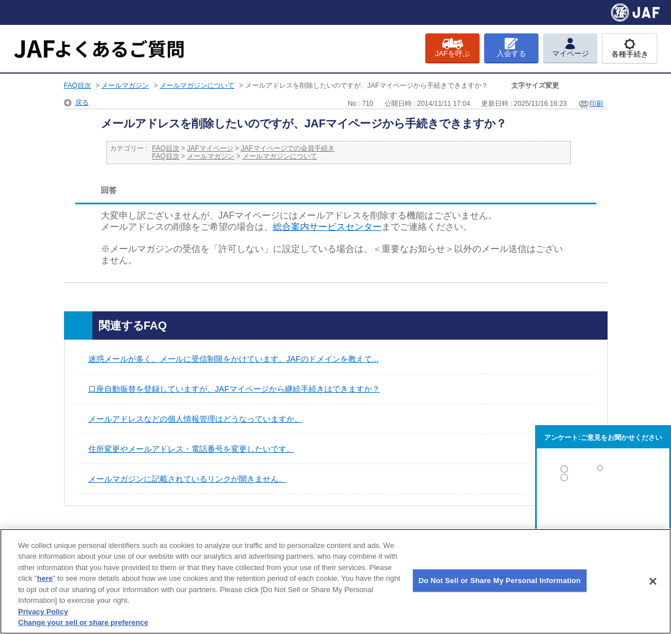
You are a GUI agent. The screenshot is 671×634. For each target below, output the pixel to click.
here (45, 578)
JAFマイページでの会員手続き (287, 148)
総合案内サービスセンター (327, 227)
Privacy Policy (43, 611)
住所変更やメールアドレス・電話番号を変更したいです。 (191, 448)
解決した (603, 471)
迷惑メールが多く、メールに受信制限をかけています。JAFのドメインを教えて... (233, 358)
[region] (335, 581)
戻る (82, 102)
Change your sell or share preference (83, 622)
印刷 (596, 104)
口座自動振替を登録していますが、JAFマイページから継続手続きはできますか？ (234, 388)
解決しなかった (603, 508)
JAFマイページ (210, 148)
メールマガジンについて (197, 85)
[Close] (652, 581)
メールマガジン (125, 85)
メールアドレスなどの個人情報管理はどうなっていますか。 (195, 418)
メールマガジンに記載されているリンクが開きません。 (187, 478)
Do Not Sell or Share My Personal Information (499, 580)
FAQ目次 (77, 85)
